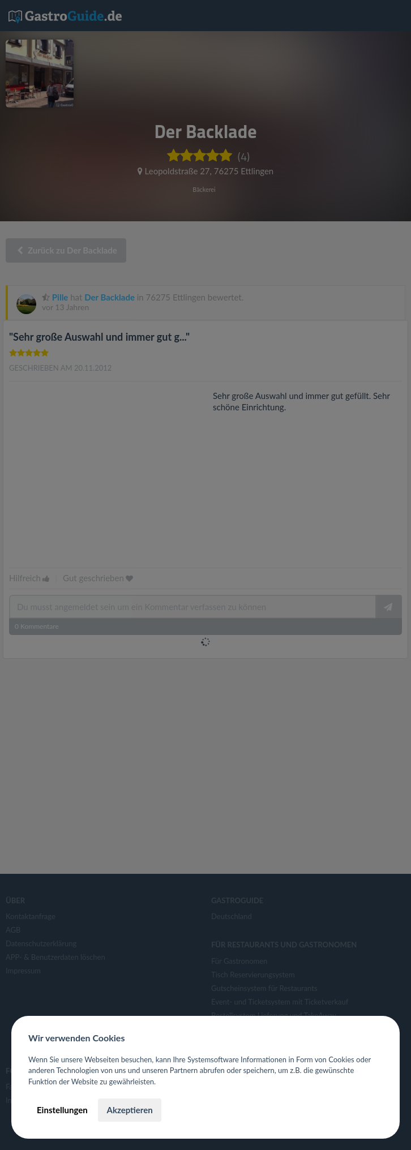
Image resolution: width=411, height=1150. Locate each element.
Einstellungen (62, 1110)
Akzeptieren (129, 1110)
